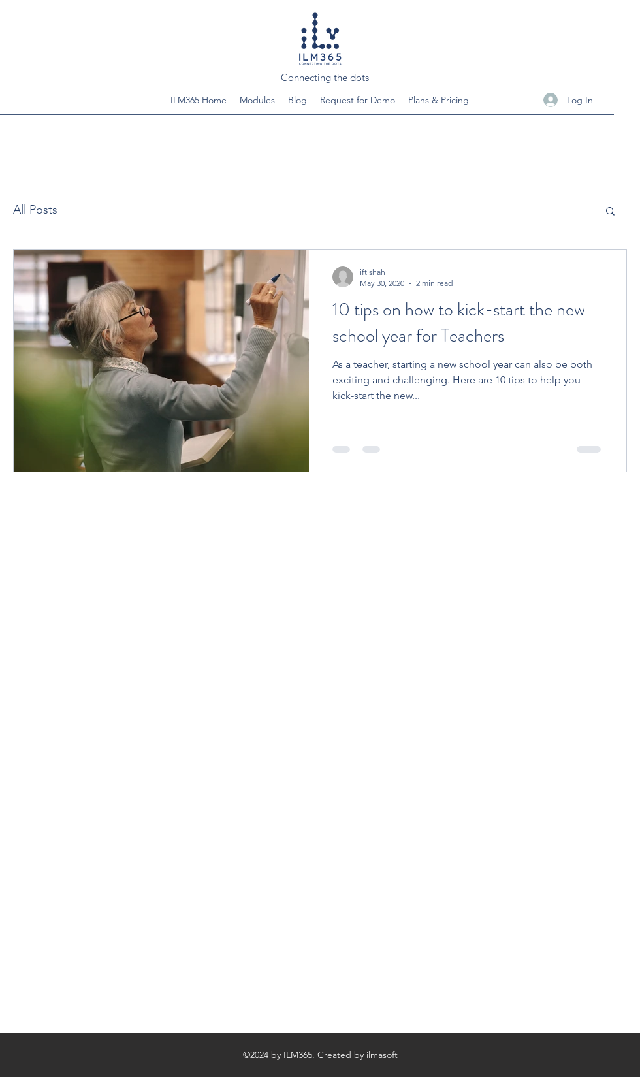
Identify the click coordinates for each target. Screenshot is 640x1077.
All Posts (35, 209)
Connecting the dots (325, 77)
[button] (610, 212)
